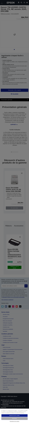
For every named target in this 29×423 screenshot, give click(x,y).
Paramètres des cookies (14, 421)
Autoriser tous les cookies (14, 415)
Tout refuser (14, 418)
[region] (14, 415)
